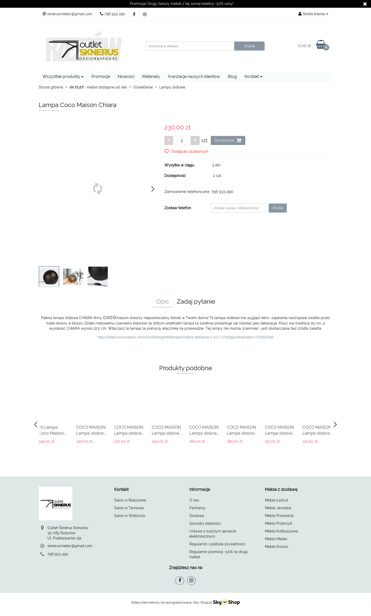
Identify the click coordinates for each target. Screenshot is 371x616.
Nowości (126, 76)
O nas (194, 500)
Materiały (151, 76)
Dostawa (196, 516)
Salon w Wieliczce (129, 516)
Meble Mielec (276, 539)
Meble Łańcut (276, 500)
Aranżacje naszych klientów (194, 76)
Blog (232, 76)
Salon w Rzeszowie (130, 500)
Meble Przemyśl (278, 523)
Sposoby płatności (205, 523)
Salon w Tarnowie (129, 508)
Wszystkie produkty (63, 76)
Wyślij (278, 208)
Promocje (100, 76)
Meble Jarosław (278, 508)
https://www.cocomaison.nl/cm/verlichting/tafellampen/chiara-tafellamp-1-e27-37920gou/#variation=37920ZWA (185, 337)
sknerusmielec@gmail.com (69, 546)
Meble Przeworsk (279, 516)
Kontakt (253, 76)
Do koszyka (228, 140)
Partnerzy (197, 508)
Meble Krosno (276, 547)
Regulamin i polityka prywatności (217, 544)
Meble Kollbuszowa (281, 531)
